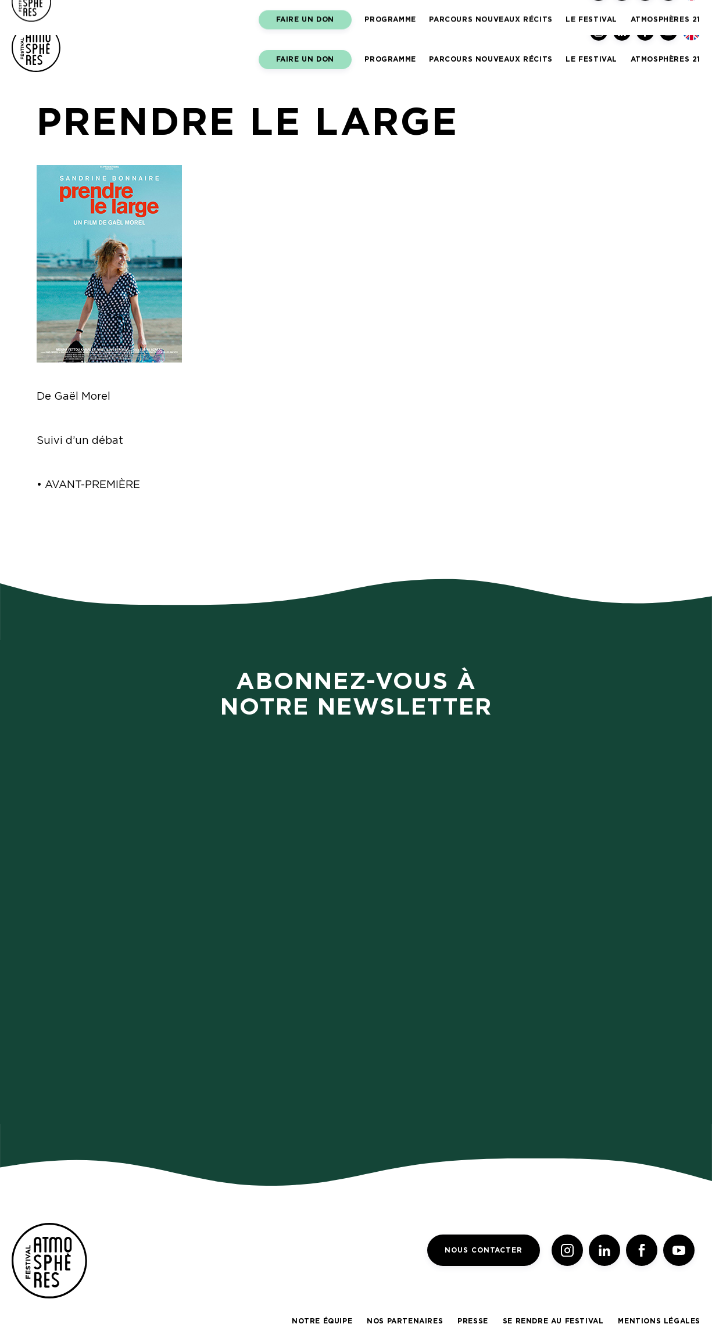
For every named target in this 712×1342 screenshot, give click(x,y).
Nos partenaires (405, 1321)
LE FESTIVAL (591, 59)
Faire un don (305, 59)
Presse (472, 1321)
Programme (390, 59)
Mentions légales (659, 1321)
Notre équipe (322, 1321)
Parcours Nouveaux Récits (490, 59)
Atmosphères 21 (665, 59)
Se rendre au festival (553, 1321)
